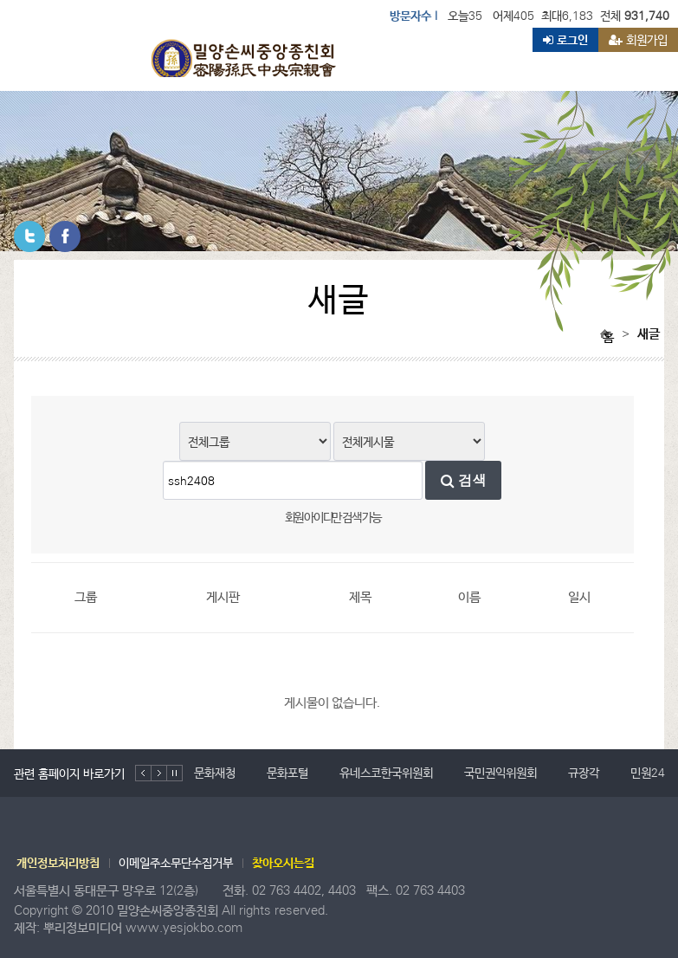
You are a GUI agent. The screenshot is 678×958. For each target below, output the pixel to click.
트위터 (29, 236)
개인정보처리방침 (58, 863)
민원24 (647, 773)
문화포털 (287, 773)
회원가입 (638, 40)
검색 (464, 480)
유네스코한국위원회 (386, 773)
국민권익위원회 (500, 773)
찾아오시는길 (283, 863)
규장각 (583, 773)
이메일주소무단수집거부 (176, 863)
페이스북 (65, 236)
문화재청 (215, 773)
